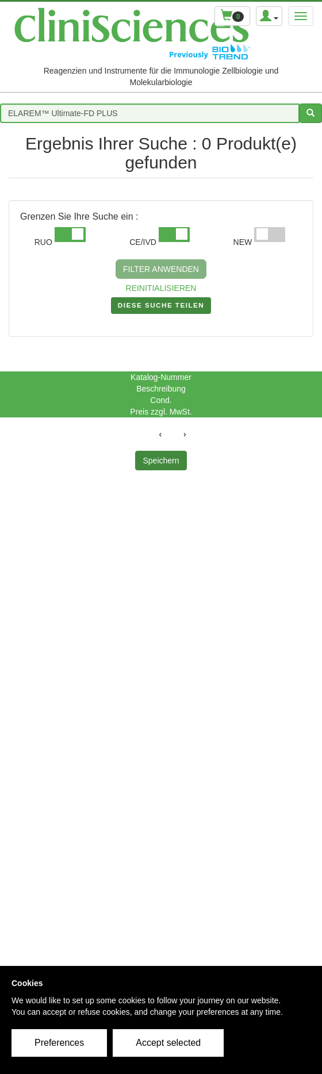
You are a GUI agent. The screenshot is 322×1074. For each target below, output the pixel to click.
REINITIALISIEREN (161, 288)
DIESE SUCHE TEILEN (161, 307)
